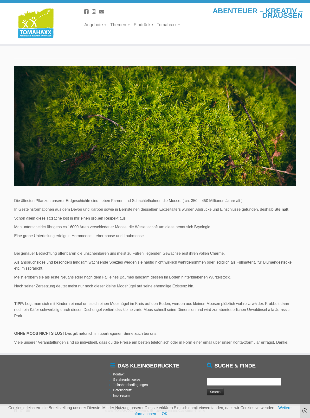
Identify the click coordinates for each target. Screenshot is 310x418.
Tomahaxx (168, 24)
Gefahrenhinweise (126, 379)
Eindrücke (143, 24)
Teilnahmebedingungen (130, 385)
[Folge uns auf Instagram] (95, 11)
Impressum (121, 395)
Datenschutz (122, 390)
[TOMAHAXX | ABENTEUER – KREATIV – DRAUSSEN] (35, 23)
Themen (120, 24)
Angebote (95, 24)
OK (164, 414)
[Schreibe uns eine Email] (103, 11)
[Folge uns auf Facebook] (88, 11)
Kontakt (118, 374)
